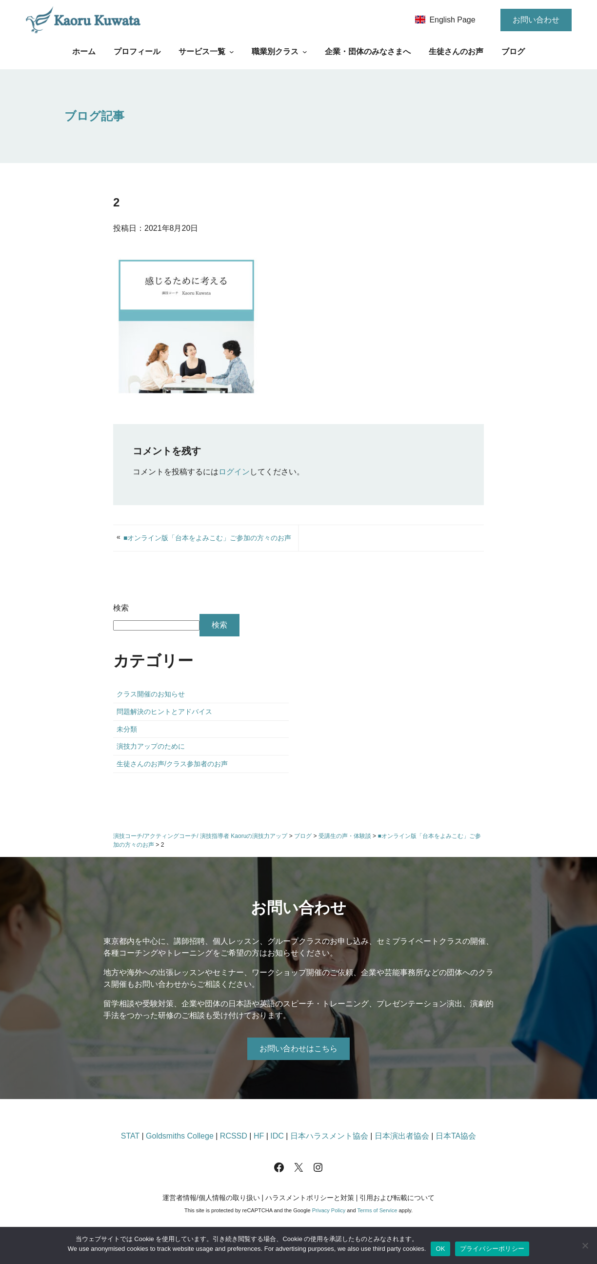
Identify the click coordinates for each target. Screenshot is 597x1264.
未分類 (127, 729)
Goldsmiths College (180, 1136)
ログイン (234, 472)
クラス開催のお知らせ (151, 694)
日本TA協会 (456, 1136)
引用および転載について (397, 1198)
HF (259, 1136)
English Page (452, 20)
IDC (277, 1136)
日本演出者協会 (402, 1136)
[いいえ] (585, 1245)
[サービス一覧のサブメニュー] (231, 51)
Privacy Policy (328, 1210)
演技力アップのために (151, 746)
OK (440, 1248)
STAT (130, 1136)
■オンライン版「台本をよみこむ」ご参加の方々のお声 (207, 538)
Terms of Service (377, 1210)
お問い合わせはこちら (298, 1048)
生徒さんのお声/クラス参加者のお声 (172, 764)
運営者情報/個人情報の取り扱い (211, 1198)
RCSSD (233, 1136)
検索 (121, 608)
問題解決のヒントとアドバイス (164, 711)
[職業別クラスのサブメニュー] (304, 51)
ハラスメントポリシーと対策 (309, 1198)
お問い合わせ (536, 20)
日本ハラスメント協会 (329, 1136)
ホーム (84, 51)
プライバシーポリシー (492, 1248)
